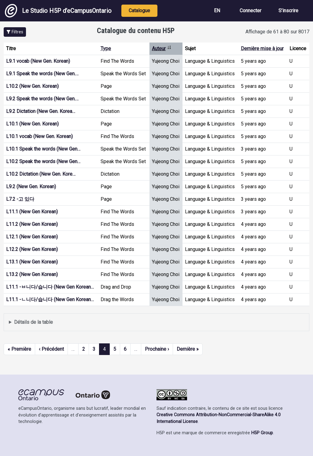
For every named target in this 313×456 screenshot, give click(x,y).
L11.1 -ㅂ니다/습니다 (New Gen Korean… (50, 287)
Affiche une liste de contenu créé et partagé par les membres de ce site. (156, 322)
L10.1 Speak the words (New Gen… (43, 149)
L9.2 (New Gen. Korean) (31, 186)
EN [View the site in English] (217, 10)
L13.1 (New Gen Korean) (32, 262)
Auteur (161, 48)
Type (106, 48)
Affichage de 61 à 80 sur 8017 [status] (277, 32)
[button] (15, 32)
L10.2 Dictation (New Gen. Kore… (40, 174)
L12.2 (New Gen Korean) (32, 249)
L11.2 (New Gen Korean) (32, 224)
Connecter (250, 10)
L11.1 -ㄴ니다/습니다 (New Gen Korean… (50, 299)
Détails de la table (33, 322)
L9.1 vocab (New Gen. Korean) (38, 61)
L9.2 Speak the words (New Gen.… (42, 99)
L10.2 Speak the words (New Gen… (43, 161)
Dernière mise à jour (262, 48)
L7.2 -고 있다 (20, 199)
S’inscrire (288, 10)
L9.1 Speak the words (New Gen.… (42, 74)
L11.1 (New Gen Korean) (32, 212)
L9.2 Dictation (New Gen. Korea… (40, 111)
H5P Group (262, 432)
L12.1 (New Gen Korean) (32, 237)
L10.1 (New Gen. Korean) (32, 124)
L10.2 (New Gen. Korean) (32, 86)
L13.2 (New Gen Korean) (32, 274)
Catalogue (139, 10)
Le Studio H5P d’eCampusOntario (58, 10)
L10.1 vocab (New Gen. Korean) (39, 136)
